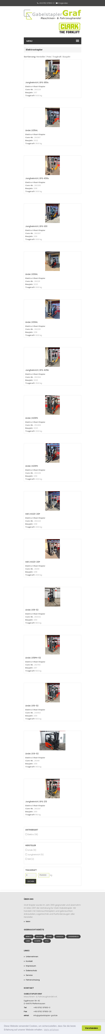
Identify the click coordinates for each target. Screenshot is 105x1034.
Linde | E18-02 (31, 609)
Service (29, 975)
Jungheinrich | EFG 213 (36, 801)
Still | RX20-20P (32, 514)
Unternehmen (32, 956)
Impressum (31, 966)
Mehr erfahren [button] (51, 1029)
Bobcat (29, 937)
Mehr (28, 921)
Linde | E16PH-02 (33, 657)
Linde (28, 941)
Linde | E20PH (31, 418)
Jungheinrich (73, 937)
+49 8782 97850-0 (46, 3)
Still (47, 941)
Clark (49, 937)
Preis (49, 56)
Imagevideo (63, 3)
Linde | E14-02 (32, 753)
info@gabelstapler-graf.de (45, 1015)
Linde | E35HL (31, 130)
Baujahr (66, 56)
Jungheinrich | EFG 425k (37, 370)
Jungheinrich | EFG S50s (36, 82)
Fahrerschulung (33, 980)
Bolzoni (39, 937)
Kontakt (29, 961)
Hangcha (59, 937)
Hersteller (40, 56)
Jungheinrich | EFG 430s (37, 178)
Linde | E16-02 (31, 705)
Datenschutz (31, 970)
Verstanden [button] (91, 1028)
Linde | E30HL (31, 274)
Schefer (37, 941)
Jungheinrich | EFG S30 (36, 226)
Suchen (31, 881)
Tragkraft (57, 56)
